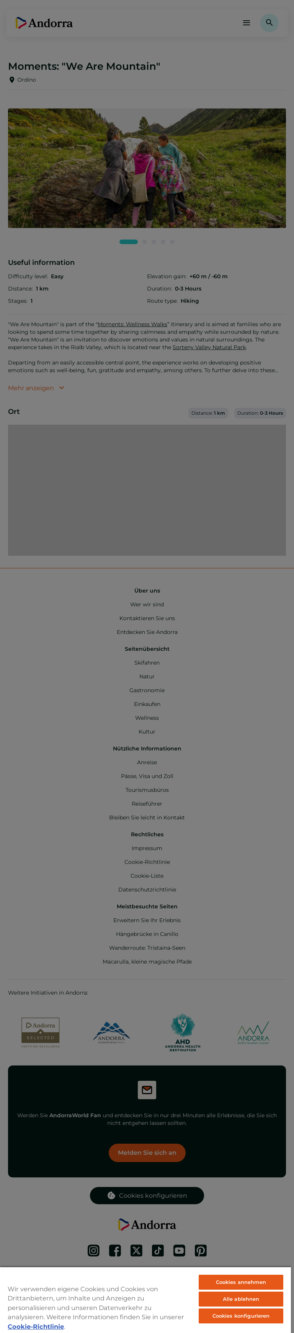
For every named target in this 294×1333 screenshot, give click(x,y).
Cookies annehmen (241, 1282)
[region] (145, 1299)
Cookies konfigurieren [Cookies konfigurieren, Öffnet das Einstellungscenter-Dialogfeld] (241, 1316)
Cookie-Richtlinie (36, 1326)
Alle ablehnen (241, 1299)
